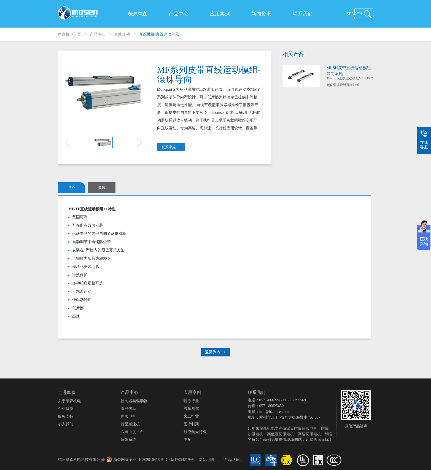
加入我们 (65, 424)
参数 (102, 188)
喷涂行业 (191, 401)
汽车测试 (191, 409)
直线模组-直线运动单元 (159, 34)
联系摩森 (171, 147)
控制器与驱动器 (134, 401)
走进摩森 (137, 14)
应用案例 (220, 14)
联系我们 (303, 14)
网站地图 (206, 460)
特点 (72, 188)
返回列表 (215, 352)
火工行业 (191, 416)
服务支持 (65, 416)
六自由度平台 (132, 432)
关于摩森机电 (69, 401)
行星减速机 (130, 424)
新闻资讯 (261, 14)
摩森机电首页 (69, 34)
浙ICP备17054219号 (177, 460)
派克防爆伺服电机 (301, 428)
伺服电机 (128, 416)
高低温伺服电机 (280, 434)
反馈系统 (128, 439)
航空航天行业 (195, 432)
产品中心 (178, 14)
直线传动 (122, 34)
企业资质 (65, 409)
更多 (187, 439)
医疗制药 (191, 424)
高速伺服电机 (309, 434)
